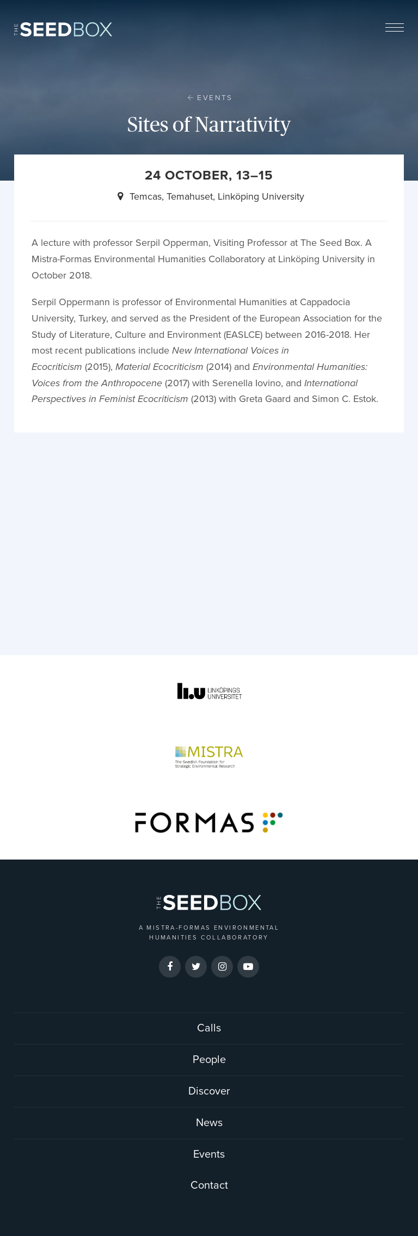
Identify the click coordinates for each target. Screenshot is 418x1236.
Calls (209, 1028)
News (209, 1122)
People (209, 1059)
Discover (209, 1091)
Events (214, 98)
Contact (209, 1185)
